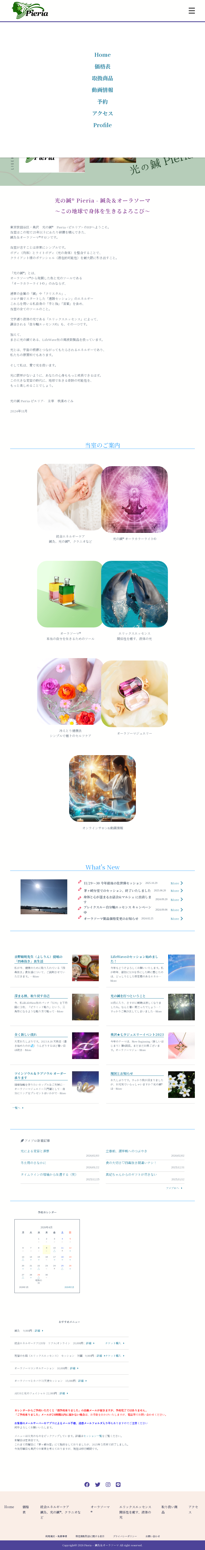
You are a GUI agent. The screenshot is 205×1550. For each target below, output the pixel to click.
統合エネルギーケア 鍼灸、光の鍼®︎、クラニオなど (60, 1511)
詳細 (37, 1330)
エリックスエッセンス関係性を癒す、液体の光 (135, 1511)
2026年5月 (69, 1287)
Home (102, 54)
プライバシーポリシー (125, 1536)
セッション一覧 (92, 1436)
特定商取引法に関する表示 (90, 1536)
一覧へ (16, 1108)
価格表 (102, 66)
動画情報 (102, 90)
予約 (102, 101)
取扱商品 (102, 78)
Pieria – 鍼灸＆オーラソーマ (101, 1545)
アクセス (102, 113)
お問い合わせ (152, 1536)
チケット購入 (113, 1343)
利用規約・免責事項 (56, 1536)
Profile (102, 125)
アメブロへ (172, 1188)
